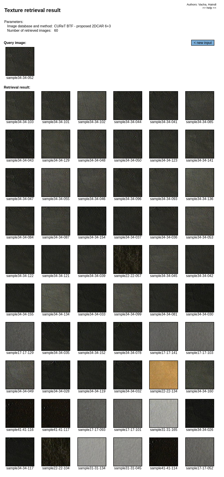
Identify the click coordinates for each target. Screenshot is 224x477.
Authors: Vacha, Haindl (201, 4)
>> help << (209, 7)
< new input (203, 43)
